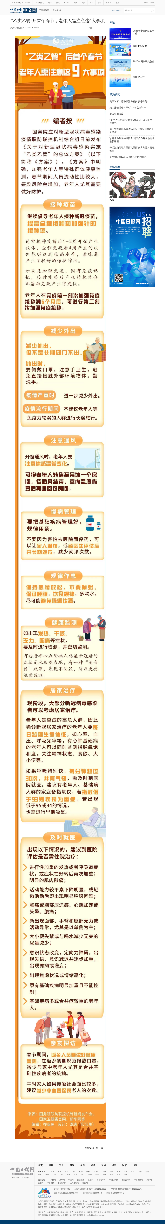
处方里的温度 (117, 114)
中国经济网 (113, 1180)
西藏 (104, 1174)
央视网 (90, 1180)
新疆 (118, 1174)
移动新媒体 (116, 11)
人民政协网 (74, 1183)
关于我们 (15, 1178)
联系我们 (25, 1178)
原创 (99, 3)
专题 (112, 22)
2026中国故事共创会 (143, 61)
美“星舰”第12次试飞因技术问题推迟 (128, 157)
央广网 (149, 1180)
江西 (132, 1172)
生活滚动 (57, 10)
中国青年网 (101, 1180)
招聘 (135, 1165)
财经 (72, 1165)
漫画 (114, 1165)
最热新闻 (115, 94)
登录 (146, 2)
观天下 (108, 3)
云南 (97, 1174)
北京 (52, 1172)
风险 (112, 200)
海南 (68, 1174)
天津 (59, 1172)
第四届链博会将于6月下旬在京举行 (128, 107)
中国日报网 (44, 10)
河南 (147, 1172)
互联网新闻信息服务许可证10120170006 (90, 1189)
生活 (75, 3)
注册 (152, 2)
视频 (83, 3)
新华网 (62, 1180)
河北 (66, 1172)
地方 (117, 3)
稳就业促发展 (140, 46)
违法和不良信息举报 (62, 1189)
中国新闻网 (62, 1183)
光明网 (40, 1183)
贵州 (90, 1174)
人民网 (53, 1180)
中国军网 (50, 1183)
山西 (73, 1172)
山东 (140, 1172)
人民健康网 (19, 28)
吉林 (88, 1172)
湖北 (40, 1174)
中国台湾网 (126, 1180)
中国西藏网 (138, 1180)
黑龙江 (96, 1172)
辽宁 (81, 1172)
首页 (40, 1165)
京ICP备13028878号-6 (115, 1193)
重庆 (75, 1174)
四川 (83, 1174)
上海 (104, 1172)
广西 (61, 1174)
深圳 (125, 1174)
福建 (125, 1172)
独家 (124, 1165)
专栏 (91, 3)
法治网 (85, 1183)
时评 (50, 3)
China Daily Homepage (21, 2)
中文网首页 (39, 3)
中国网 (71, 1180)
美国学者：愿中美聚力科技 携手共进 (128, 101)
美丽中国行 (139, 77)
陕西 (111, 1174)
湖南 (47, 1174)
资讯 (58, 3)
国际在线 (80, 1180)
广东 (54, 1174)
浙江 (118, 1172)
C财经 (66, 3)
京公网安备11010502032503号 (66, 1193)
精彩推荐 (115, 167)
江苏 (111, 1172)
